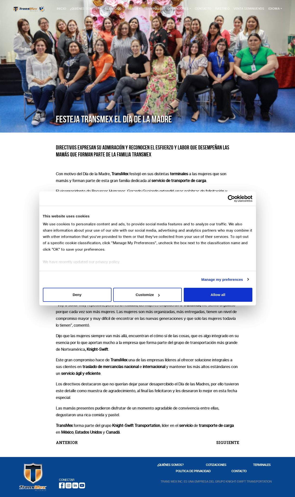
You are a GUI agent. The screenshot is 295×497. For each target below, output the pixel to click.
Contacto (205, 10)
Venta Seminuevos (245, 12)
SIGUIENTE (227, 442)
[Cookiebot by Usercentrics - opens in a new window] (231, 198)
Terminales (155, 10)
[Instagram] (69, 485)
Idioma (274, 10)
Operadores (179, 10)
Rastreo (224, 10)
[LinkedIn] (75, 485)
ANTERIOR (67, 442)
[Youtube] (82, 485)
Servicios (115, 10)
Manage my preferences (222, 279)
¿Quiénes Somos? (86, 10)
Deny (77, 295)
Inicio (63, 10)
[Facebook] (62, 485)
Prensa (133, 10)
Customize (148, 295)
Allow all (218, 295)
